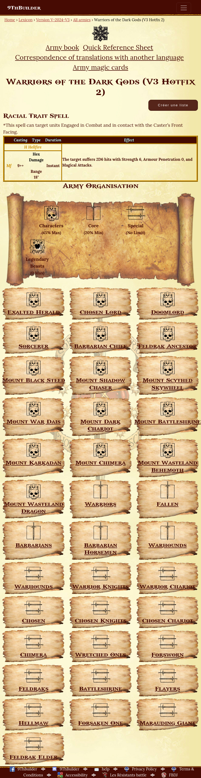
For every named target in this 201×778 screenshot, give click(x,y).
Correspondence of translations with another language (99, 57)
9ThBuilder (24, 7)
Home (9, 19)
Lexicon (25, 19)
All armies (82, 19)
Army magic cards (100, 67)
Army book (62, 47)
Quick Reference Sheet (118, 47)
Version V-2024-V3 (53, 19)
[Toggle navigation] (183, 8)
